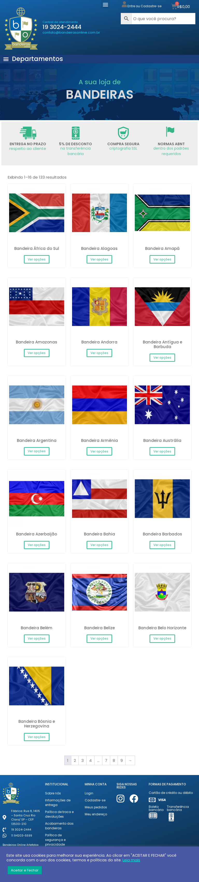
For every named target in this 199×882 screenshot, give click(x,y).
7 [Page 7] (106, 760)
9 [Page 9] (121, 760)
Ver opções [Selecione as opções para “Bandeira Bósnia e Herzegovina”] (37, 737)
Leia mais (131, 860)
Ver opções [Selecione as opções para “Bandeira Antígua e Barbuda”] (162, 357)
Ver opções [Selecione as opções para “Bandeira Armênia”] (99, 451)
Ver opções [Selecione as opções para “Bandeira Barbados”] (162, 545)
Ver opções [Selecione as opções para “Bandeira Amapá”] (162, 259)
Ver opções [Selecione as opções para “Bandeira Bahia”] (99, 545)
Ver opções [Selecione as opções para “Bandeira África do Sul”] (37, 259)
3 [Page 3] (82, 760)
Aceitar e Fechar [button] (25, 870)
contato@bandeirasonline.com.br (71, 32)
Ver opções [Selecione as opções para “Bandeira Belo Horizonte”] (162, 638)
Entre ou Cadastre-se (144, 6)
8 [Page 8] (114, 760)
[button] (105, 4)
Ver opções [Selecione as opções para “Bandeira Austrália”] (162, 451)
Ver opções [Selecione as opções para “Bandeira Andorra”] (99, 353)
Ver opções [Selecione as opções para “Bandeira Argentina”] (37, 451)
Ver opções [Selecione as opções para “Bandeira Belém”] (37, 638)
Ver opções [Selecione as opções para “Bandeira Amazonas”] (37, 353)
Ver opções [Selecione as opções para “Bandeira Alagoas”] (99, 259)
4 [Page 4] (90, 760)
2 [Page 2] (75, 760)
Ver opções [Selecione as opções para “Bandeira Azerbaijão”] (37, 545)
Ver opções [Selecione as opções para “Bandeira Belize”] (99, 638)
